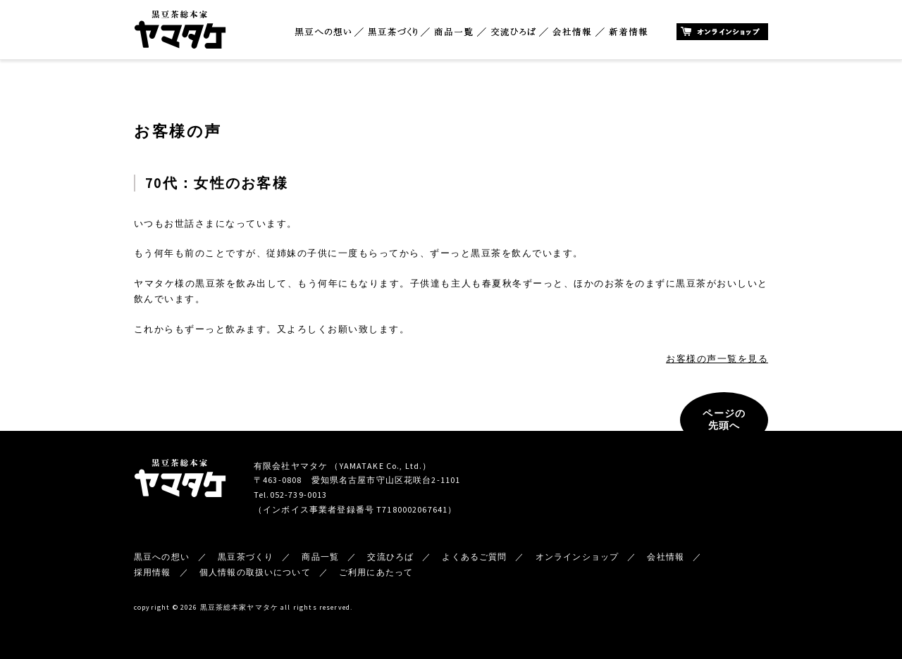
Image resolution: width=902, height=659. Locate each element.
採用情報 (152, 572)
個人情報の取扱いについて (255, 572)
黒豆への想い (323, 32)
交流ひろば (513, 32)
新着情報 (628, 32)
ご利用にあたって (376, 572)
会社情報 (572, 32)
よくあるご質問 (474, 556)
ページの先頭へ (724, 419)
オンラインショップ (722, 31)
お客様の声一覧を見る (717, 359)
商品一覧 (453, 32)
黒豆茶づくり (392, 32)
